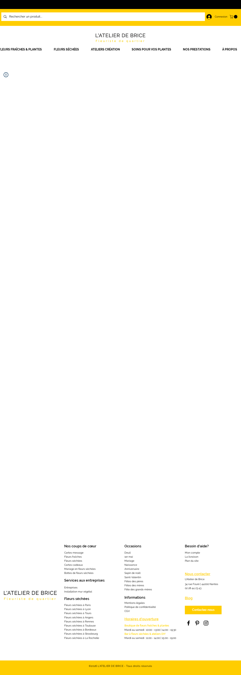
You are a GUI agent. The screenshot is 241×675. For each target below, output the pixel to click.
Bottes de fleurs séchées (78, 573)
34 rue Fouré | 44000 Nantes (201, 584)
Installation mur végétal (78, 591)
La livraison (191, 556)
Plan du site (192, 560)
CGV (127, 611)
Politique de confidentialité (140, 607)
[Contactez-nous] (203, 610)
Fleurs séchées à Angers (78, 617)
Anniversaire (131, 568)
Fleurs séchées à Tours (77, 613)
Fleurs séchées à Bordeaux (80, 629)
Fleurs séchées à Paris (77, 605)
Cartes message (73, 552)
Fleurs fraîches (73, 556)
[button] (108, 49)
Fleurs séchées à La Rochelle (81, 638)
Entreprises (70, 587)
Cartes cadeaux (73, 564)
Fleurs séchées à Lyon (77, 609)
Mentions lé (131, 602)
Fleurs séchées (73, 560)
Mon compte (192, 552)
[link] (234, 16)
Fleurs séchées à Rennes (79, 621)
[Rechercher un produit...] (115, 16)
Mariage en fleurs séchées (80, 568)
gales (141, 602)
